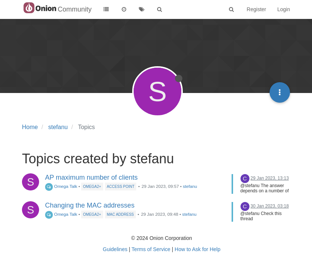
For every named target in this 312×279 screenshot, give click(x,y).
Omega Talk (61, 186)
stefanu (190, 186)
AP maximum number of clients (91, 177)
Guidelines (115, 249)
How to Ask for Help (197, 249)
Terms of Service (150, 249)
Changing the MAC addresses (89, 205)
